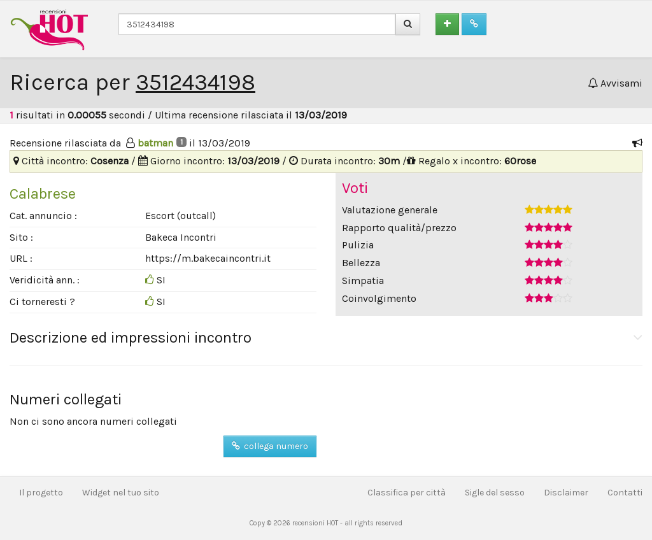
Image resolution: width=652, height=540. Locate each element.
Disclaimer (566, 492)
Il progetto (41, 492)
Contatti (624, 492)
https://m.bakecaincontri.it (208, 258)
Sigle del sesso (495, 492)
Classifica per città (406, 492)
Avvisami (615, 83)
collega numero (270, 446)
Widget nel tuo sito (120, 492)
